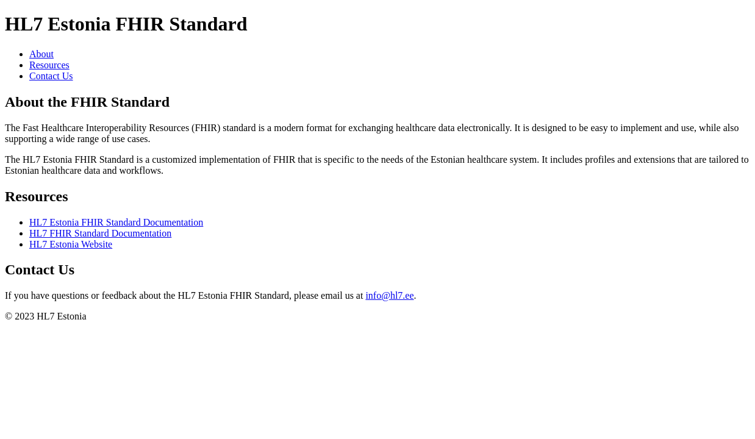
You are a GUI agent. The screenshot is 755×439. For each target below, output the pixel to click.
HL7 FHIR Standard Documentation (100, 233)
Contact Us (51, 76)
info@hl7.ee (389, 295)
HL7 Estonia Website (70, 244)
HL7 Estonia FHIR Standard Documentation (116, 222)
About (41, 54)
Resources (49, 65)
